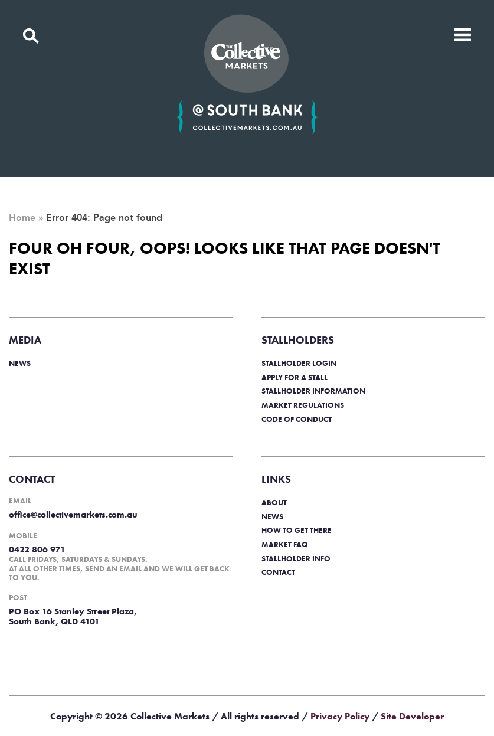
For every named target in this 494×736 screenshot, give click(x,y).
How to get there (296, 530)
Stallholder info (296, 559)
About (274, 503)
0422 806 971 (37, 549)
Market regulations (302, 405)
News (20, 363)
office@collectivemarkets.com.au (73, 514)
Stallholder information (313, 391)
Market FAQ (284, 544)
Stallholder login (298, 363)
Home (22, 217)
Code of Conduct (296, 419)
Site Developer (412, 716)
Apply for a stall (294, 377)
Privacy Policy (339, 716)
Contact (278, 572)
